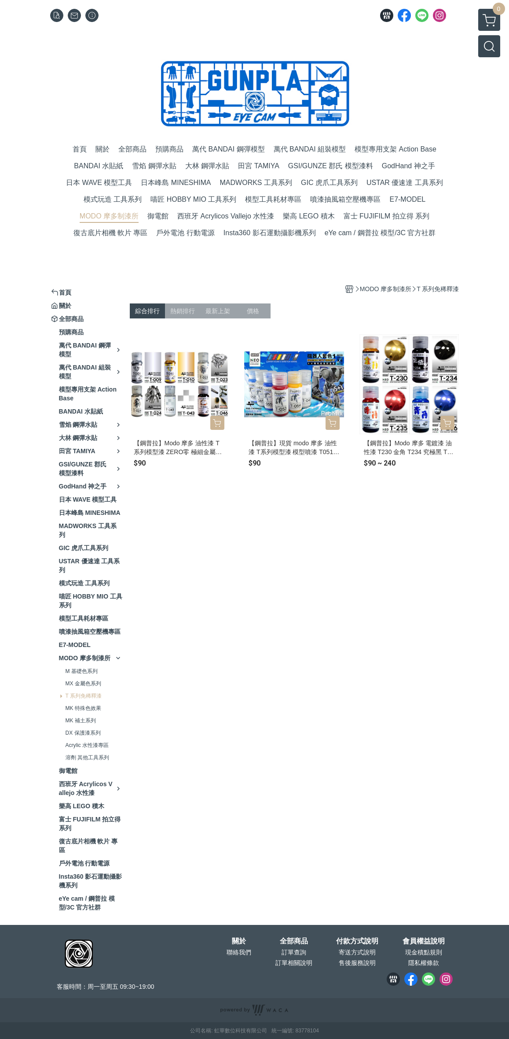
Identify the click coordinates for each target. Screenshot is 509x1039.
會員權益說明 (424, 941)
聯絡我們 (239, 952)
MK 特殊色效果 (83, 708)
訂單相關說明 (293, 963)
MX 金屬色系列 (83, 683)
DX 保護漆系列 (83, 733)
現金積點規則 (423, 952)
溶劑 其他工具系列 (87, 757)
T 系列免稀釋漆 (84, 696)
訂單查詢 (294, 952)
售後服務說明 (357, 963)
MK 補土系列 (81, 720)
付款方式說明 (357, 941)
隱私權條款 (423, 963)
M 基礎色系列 (82, 671)
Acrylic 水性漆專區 (87, 745)
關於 (239, 941)
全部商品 (294, 941)
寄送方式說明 (357, 952)
